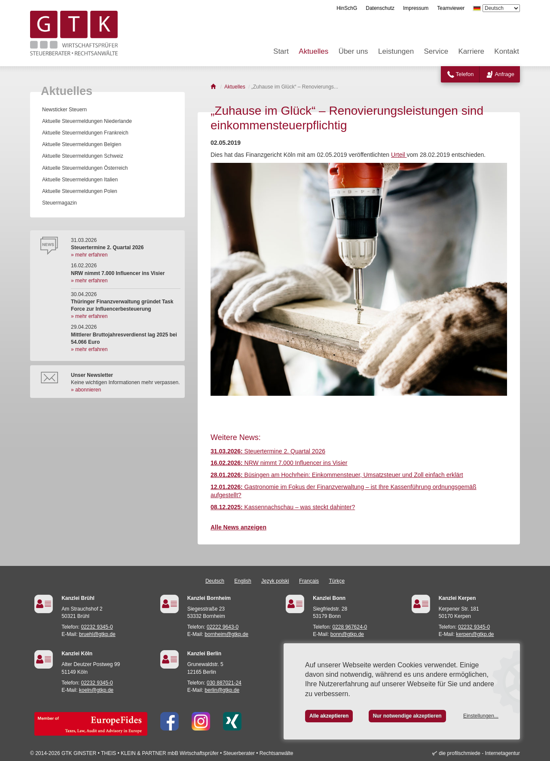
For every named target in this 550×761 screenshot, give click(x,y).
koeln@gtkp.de (96, 690)
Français (309, 581)
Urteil (399, 154)
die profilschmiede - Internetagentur (479, 753)
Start (281, 51)
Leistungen (396, 51)
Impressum (415, 8)
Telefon (465, 74)
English (242, 581)
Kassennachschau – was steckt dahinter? (283, 507)
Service (436, 51)
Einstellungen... (480, 716)
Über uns (353, 51)
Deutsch (214, 581)
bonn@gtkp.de (347, 634)
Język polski (275, 581)
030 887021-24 (224, 683)
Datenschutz (380, 8)
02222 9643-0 (222, 627)
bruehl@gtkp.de (97, 634)
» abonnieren (86, 390)
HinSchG (346, 8)
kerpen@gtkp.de (475, 634)
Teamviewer (450, 8)
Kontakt (506, 51)
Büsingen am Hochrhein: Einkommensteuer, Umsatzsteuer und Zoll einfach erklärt (337, 474)
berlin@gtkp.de (222, 690)
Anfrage (504, 74)
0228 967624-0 (350, 627)
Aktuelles (313, 51)
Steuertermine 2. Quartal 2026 (268, 451)
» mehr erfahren (89, 255)
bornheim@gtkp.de (226, 634)
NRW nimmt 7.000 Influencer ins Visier (279, 462)
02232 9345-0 (97, 627)
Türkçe (337, 581)
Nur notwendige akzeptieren (407, 716)
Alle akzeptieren (328, 716)
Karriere (471, 51)
